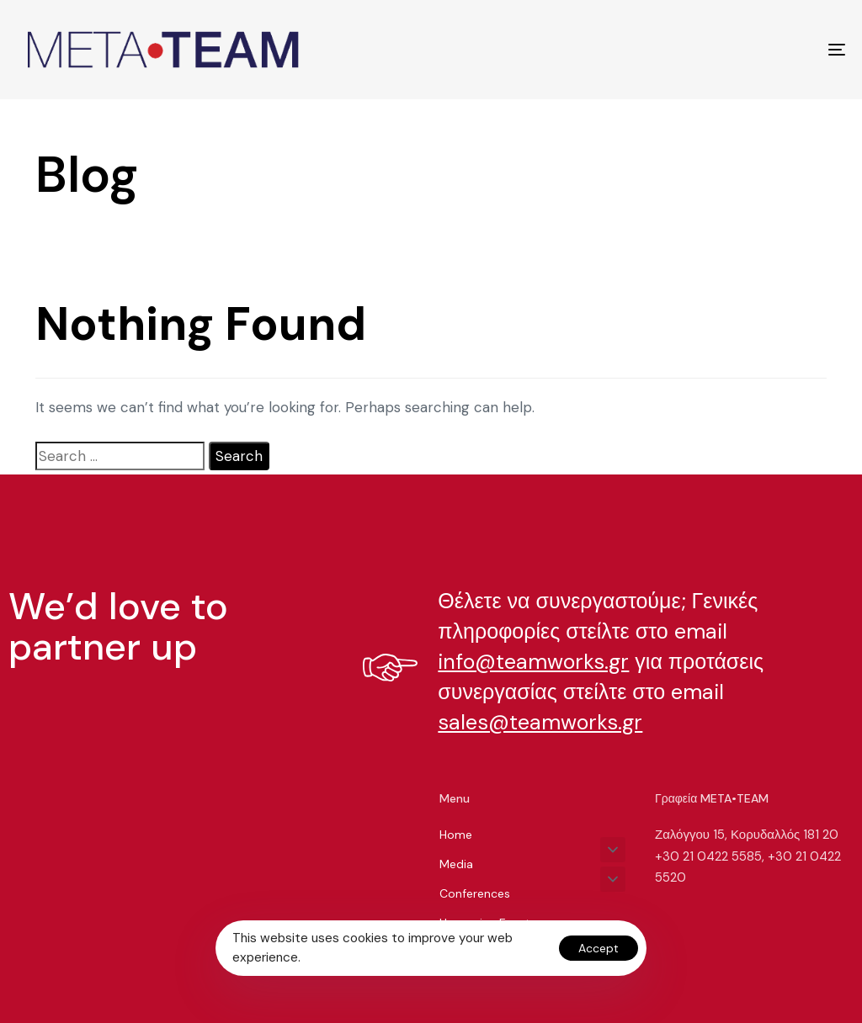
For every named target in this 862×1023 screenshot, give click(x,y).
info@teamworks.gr (533, 662)
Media (456, 864)
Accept (598, 948)
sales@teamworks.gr (540, 722)
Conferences (474, 893)
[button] (612, 849)
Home (455, 834)
